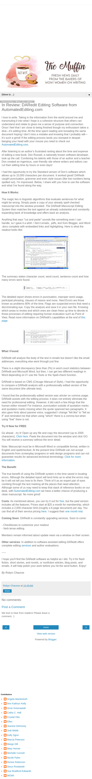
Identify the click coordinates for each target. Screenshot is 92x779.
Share (7, 591)
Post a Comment (13, 607)
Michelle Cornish (16, 753)
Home (46, 627)
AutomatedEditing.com (27, 490)
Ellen (9, 721)
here (43, 511)
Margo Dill (12, 744)
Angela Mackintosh (17, 699)
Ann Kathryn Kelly (16, 703)
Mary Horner (13, 748)
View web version (46, 633)
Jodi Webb (12, 730)
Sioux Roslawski (16, 766)
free (61, 501)
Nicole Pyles (13, 757)
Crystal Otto (13, 717)
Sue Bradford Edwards (19, 771)
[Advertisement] (46, 28)
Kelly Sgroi (13, 735)
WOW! (10, 775)
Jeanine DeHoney (16, 726)
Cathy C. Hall (14, 712)
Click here (22, 436)
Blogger (52, 639)
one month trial (74, 511)
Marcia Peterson (16, 739)
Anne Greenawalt (16, 708)
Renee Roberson (16, 762)
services (26, 545)
